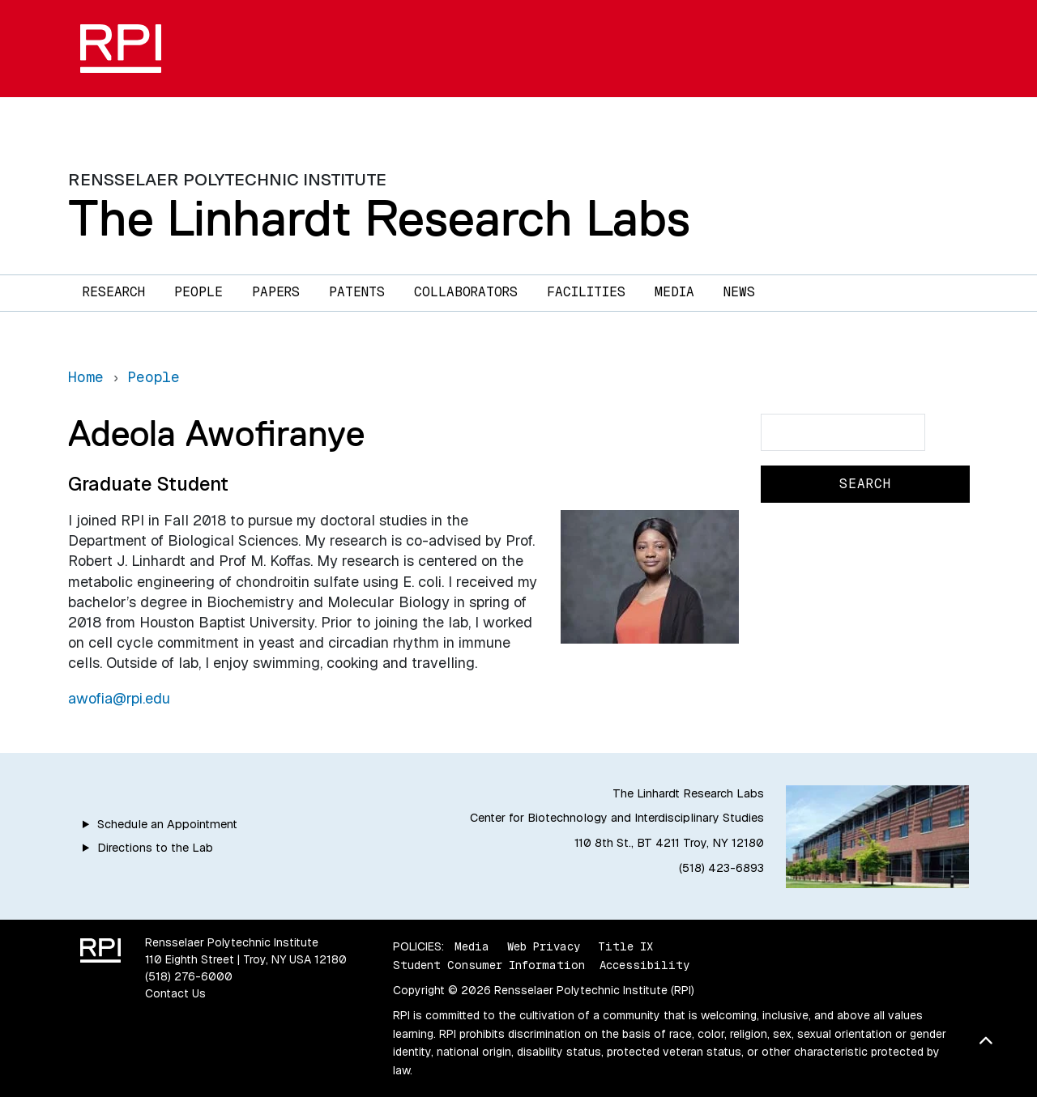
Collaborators (466, 291)
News (739, 291)
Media (674, 291)
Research (114, 291)
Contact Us (175, 993)
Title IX (625, 946)
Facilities (586, 291)
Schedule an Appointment (167, 824)
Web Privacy (543, 946)
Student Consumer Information (489, 965)
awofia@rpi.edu (119, 698)
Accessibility (644, 965)
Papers (276, 291)
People (198, 291)
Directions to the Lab (155, 847)
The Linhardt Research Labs (379, 218)
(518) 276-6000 (189, 976)
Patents (357, 291)
